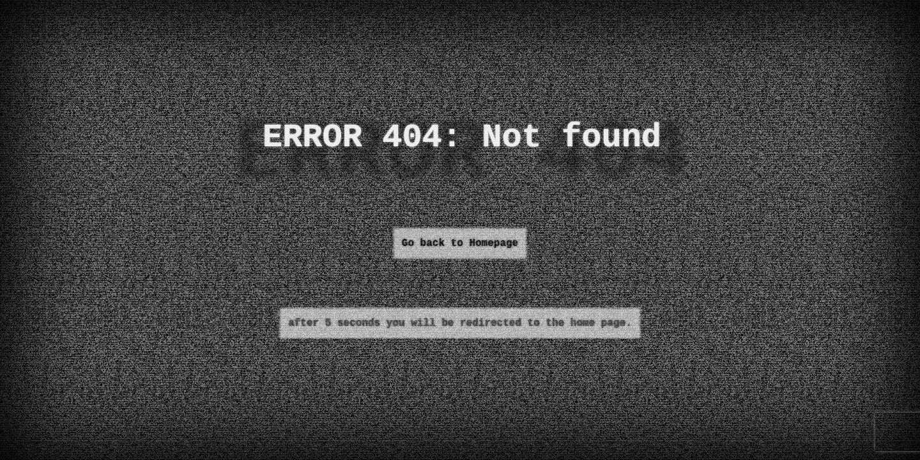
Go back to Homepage (460, 243)
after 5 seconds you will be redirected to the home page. (460, 323)
